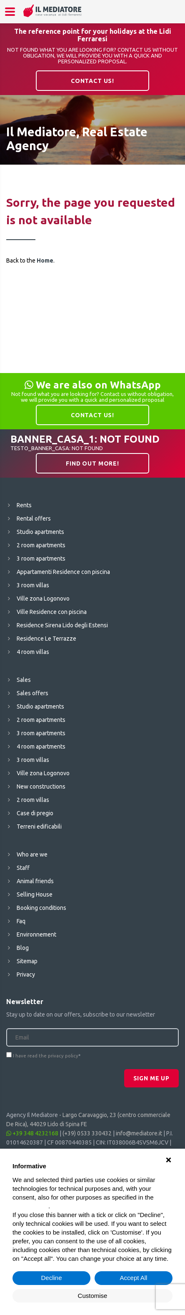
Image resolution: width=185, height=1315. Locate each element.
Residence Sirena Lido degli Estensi (62, 625)
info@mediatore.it (139, 1133)
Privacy (26, 974)
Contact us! (92, 81)
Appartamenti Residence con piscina (63, 572)
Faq (21, 921)
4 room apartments (41, 746)
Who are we (32, 854)
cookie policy (30, 1206)
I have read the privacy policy (45, 1055)
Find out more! (92, 463)
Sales (24, 679)
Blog (23, 947)
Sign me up (151, 1078)
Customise (93, 1295)
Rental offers (34, 518)
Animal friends (35, 881)
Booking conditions (41, 907)
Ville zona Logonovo (43, 598)
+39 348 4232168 (32, 1133)
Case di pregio (35, 813)
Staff (23, 867)
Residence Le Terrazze (46, 638)
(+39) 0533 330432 (87, 1133)
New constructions (41, 786)
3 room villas (33, 585)
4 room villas (33, 652)
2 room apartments (41, 545)
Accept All (134, 1277)
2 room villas (33, 800)
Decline (51, 1277)
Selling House (34, 894)
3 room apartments (41, 558)
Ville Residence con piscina (52, 612)
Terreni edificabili (39, 826)
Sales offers (32, 693)
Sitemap (27, 961)
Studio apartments (40, 532)
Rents (24, 505)
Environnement (36, 934)
